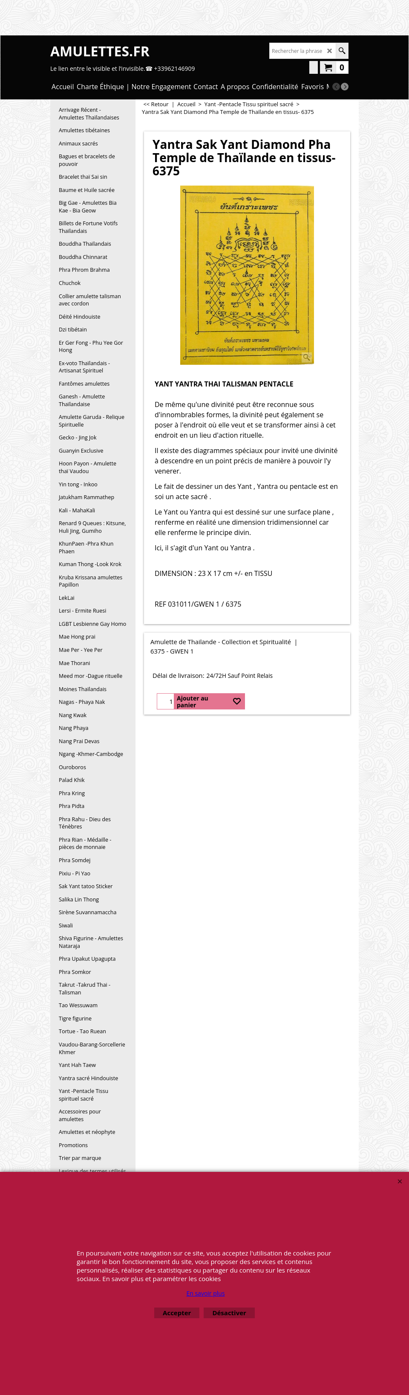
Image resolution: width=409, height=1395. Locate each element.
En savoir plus (205, 1293)
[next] (345, 86)
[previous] (336, 86)
